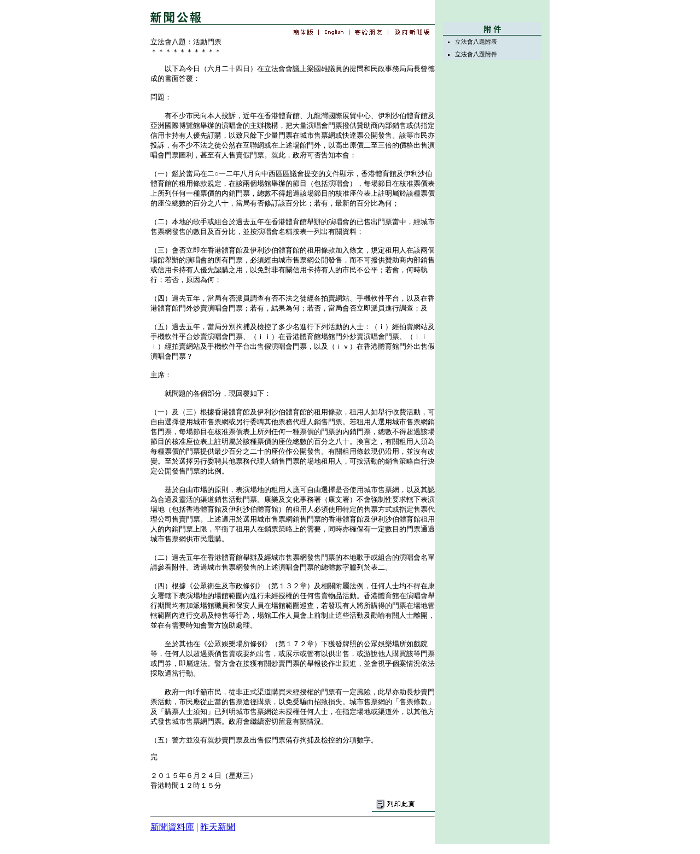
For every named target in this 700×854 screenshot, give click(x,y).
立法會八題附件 (476, 54)
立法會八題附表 (476, 41)
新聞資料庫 (172, 827)
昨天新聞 (217, 827)
